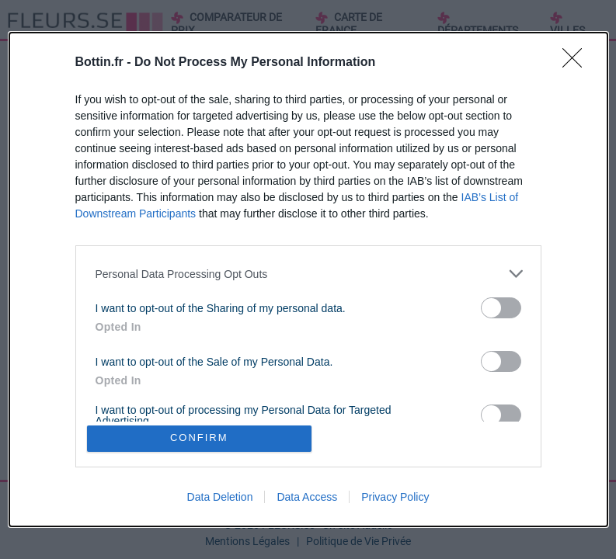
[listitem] (308, 272)
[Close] (577, 61)
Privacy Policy (395, 498)
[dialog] (308, 279)
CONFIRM (201, 438)
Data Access (307, 498)
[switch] (501, 306)
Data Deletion (220, 498)
